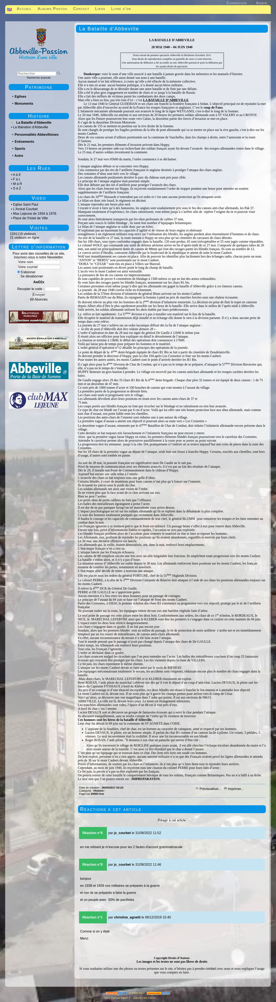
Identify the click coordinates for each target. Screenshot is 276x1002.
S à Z (17, 188)
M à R (17, 184)
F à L (17, 179)
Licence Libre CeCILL (144, 997)
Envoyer (39, 294)
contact (211, 968)
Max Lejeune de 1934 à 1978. (35, 213)
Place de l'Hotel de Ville (30, 218)
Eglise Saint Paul (25, 204)
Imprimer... (234, 789)
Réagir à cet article (172, 820)
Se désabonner (30, 276)
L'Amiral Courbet (25, 209)
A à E (17, 174)
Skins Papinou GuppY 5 (118, 997)
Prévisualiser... (208, 789)
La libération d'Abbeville (30, 127)
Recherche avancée (39, 77)
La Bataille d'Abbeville (33, 122)
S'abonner (26, 272)
